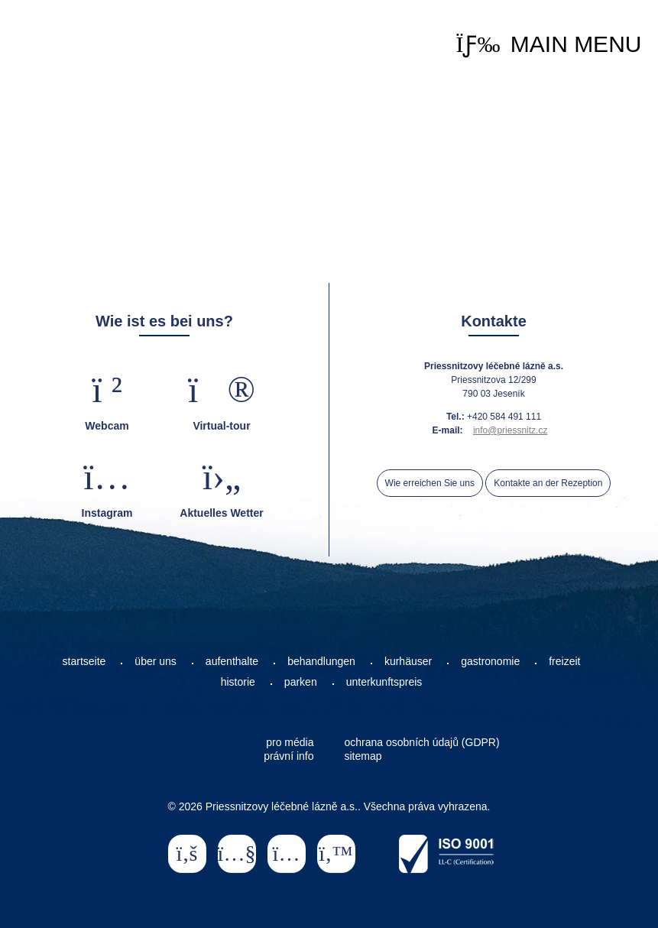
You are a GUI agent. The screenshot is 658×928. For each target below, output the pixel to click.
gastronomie (490, 661)
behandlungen (321, 661)
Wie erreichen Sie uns (430, 483)
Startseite (70, 39)
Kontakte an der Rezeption (548, 483)
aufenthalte (232, 661)
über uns (155, 661)
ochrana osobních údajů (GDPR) (422, 742)
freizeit (564, 661)
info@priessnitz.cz (510, 430)
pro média (289, 742)
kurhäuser (408, 661)
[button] (548, 44)
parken (300, 682)
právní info (288, 756)
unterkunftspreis (384, 682)
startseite (84, 661)
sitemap (363, 756)
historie (238, 682)
